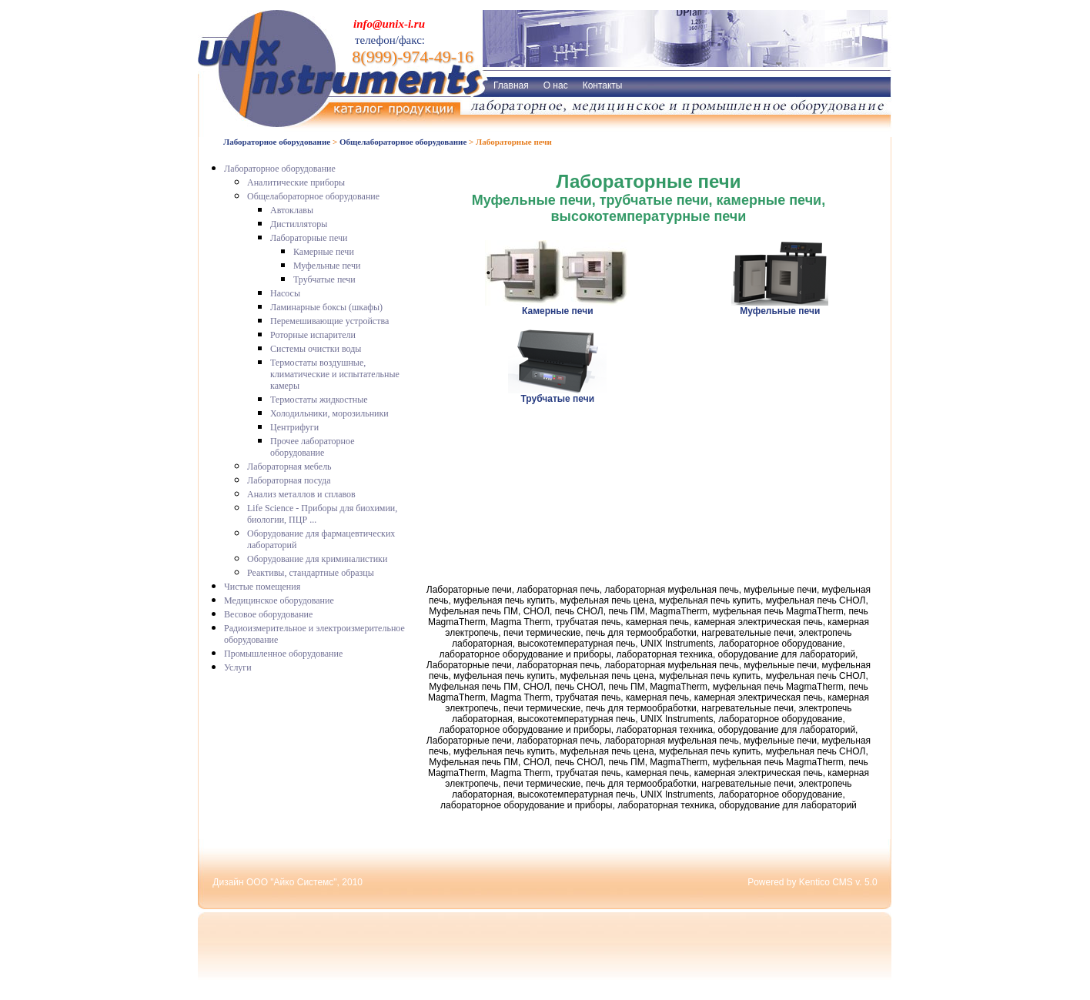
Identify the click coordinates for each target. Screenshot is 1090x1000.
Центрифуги (294, 427)
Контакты (603, 85)
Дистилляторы (298, 224)
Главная (511, 85)
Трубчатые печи (324, 279)
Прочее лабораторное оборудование (312, 447)
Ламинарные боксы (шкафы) (326, 307)
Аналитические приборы (296, 182)
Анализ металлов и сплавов (301, 494)
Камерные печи (323, 251)
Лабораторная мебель (289, 466)
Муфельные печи (326, 265)
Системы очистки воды (315, 348)
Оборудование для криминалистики (317, 559)
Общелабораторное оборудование (402, 141)
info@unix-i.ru (389, 24)
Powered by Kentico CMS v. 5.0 (812, 882)
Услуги (238, 667)
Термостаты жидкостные (319, 399)
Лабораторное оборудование (276, 141)
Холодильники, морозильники (329, 413)
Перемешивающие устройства (329, 321)
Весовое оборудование (268, 614)
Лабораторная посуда (289, 480)
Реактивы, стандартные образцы (310, 572)
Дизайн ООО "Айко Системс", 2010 (287, 882)
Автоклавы (291, 210)
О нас (555, 85)
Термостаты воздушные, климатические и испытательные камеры (335, 374)
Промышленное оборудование (283, 653)
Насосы (285, 293)
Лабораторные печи (308, 237)
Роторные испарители (313, 334)
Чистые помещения (262, 586)
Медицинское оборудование (279, 600)
